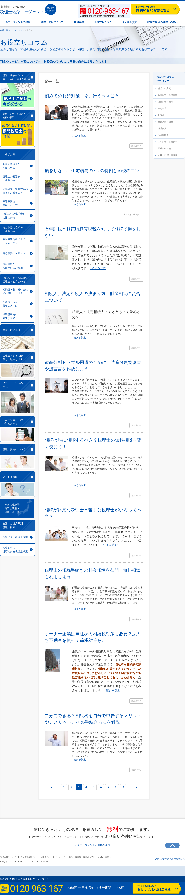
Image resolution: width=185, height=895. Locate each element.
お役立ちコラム (103, 22)
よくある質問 (129, 22)
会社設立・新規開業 (166, 95)
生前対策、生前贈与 (166, 142)
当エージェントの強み (17, 22)
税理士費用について (52, 22)
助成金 (159, 115)
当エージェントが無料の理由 (92, 845)
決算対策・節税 (164, 102)
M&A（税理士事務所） (167, 155)
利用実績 (79, 22)
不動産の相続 (163, 148)
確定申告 (160, 108)
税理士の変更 (163, 88)
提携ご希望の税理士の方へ (162, 22)
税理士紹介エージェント (22, 9)
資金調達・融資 (164, 122)
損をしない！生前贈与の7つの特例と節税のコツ (92, 170)
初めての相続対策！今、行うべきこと (82, 95)
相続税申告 (162, 135)
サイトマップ (59, 857)
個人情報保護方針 (28, 857)
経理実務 (160, 128)
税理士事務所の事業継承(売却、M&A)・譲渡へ (90, 857)
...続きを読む (79, 135)
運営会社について (8, 857)
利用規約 (45, 857)
